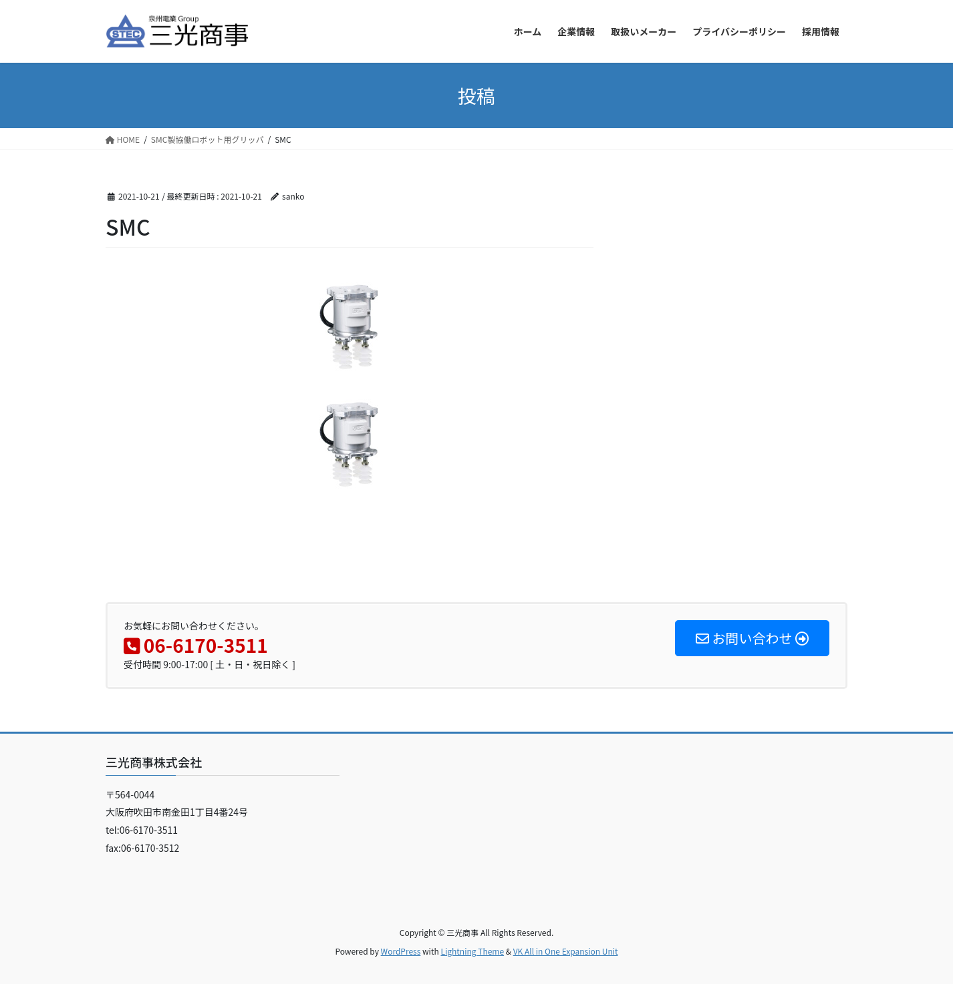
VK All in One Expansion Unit (565, 951)
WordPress (401, 951)
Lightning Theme (472, 951)
